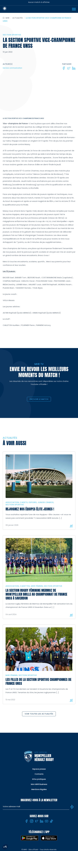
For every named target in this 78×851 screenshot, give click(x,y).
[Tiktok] (51, 821)
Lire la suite (71, 526)
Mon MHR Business (39, 784)
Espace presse (39, 769)
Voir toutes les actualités (39, 713)
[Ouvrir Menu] (74, 9)
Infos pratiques (39, 779)
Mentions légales (39, 789)
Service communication (12, 68)
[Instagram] (31, 821)
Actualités (17, 18)
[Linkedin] (73, 68)
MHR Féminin (37, 586)
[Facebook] (63, 68)
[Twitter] (68, 68)
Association (12, 502)
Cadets (24, 502)
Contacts (39, 774)
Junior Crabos (46, 502)
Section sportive (12, 34)
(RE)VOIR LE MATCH (39, 399)
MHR (7, 18)
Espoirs (33, 502)
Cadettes (25, 586)
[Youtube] (46, 821)
